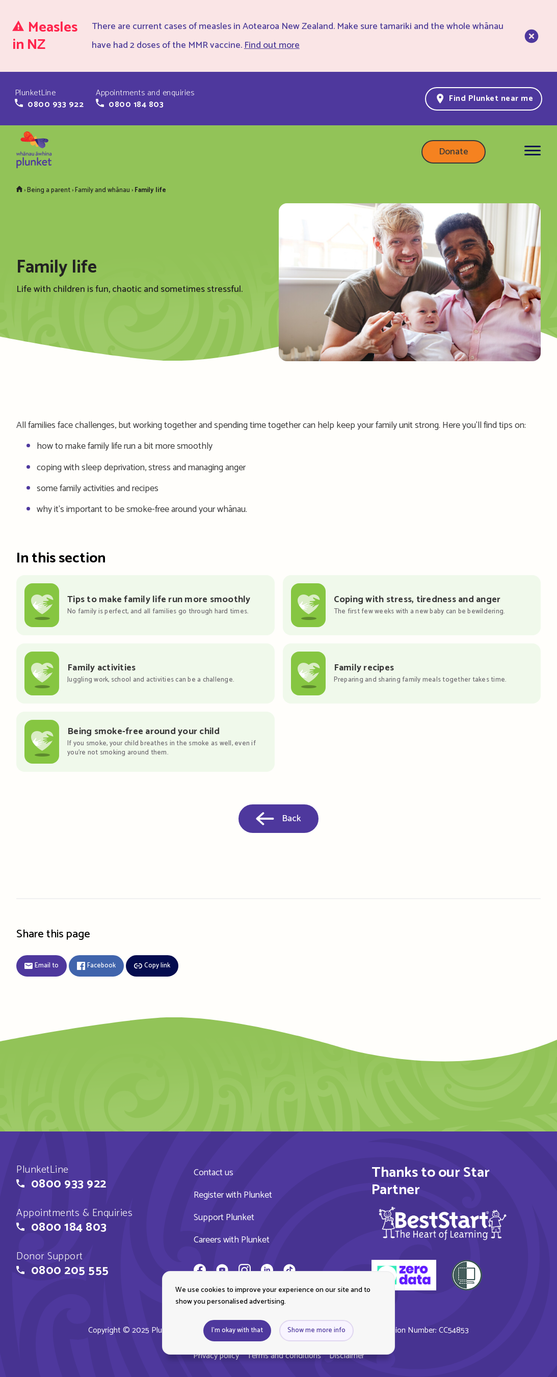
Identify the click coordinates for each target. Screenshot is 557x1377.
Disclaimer (346, 1356)
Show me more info (316, 1330)
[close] (530, 36)
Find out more (272, 45)
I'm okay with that (237, 1330)
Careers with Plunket (232, 1240)
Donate (453, 151)
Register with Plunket (233, 1195)
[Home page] (34, 151)
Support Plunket (224, 1217)
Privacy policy (216, 1356)
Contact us (213, 1172)
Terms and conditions (284, 1356)
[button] (49, 99)
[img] (443, 1223)
